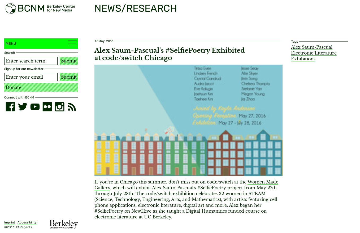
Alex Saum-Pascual (311, 47)
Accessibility (27, 222)
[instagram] (59, 107)
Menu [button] (41, 43)
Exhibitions (303, 58)
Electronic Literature (314, 53)
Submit (69, 61)
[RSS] (72, 107)
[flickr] (47, 107)
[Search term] (31, 61)
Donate (13, 87)
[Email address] (31, 77)
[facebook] (10, 107)
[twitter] (22, 107)
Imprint (9, 222)
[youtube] (35, 107)
